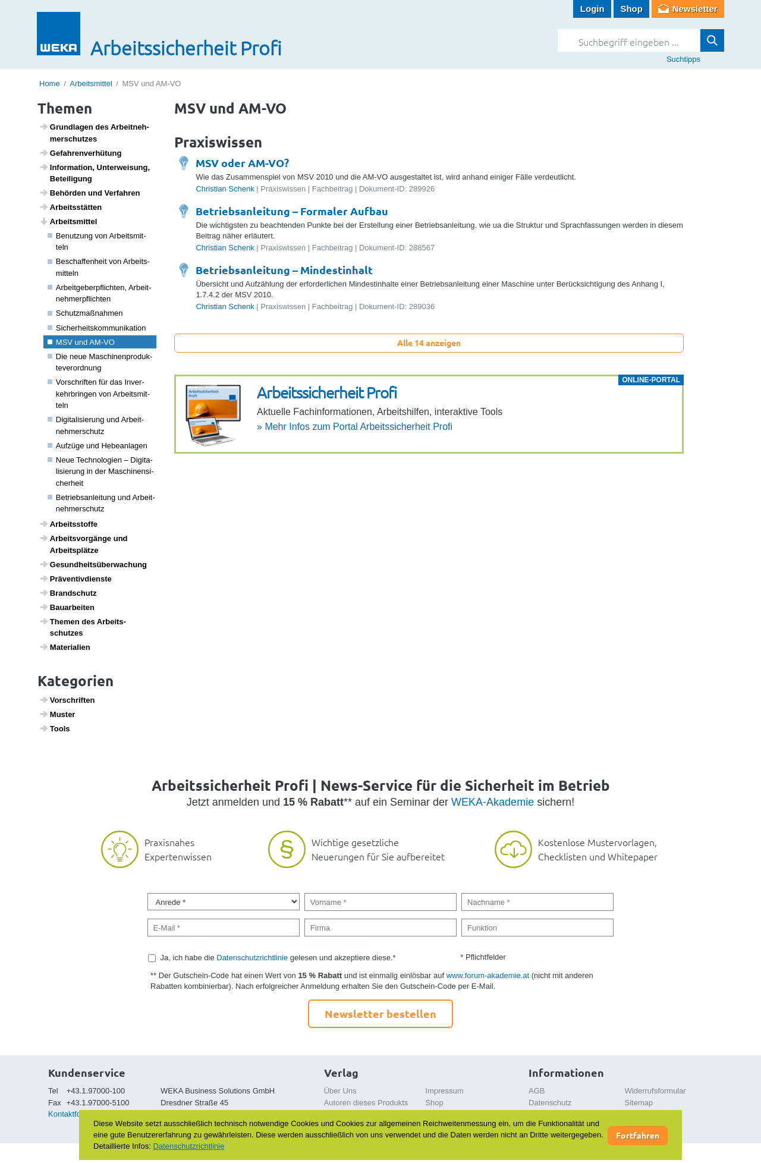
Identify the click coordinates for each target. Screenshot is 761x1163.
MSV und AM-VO (81, 342)
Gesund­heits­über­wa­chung (93, 564)
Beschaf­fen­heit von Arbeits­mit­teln (99, 267)
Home (49, 83)
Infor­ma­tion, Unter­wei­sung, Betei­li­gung (94, 173)
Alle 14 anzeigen (429, 342)
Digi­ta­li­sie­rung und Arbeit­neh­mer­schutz (96, 425)
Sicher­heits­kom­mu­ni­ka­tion (97, 327)
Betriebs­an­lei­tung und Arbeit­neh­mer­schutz (101, 503)
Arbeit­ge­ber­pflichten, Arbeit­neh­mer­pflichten (100, 293)
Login (592, 9)
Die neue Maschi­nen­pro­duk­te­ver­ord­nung (100, 362)
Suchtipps (683, 59)
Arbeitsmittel (91, 83)
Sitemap (639, 1102)
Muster (57, 714)
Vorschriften (67, 700)
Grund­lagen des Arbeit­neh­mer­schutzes (94, 132)
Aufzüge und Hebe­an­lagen (97, 445)
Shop (631, 9)
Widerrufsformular (655, 1090)
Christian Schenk (225, 188)
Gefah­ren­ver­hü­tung (80, 153)
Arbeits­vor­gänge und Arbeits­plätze (83, 544)
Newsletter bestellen (380, 1013)
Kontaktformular (75, 1113)
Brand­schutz (68, 593)
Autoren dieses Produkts (366, 1102)
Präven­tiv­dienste (75, 578)
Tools (54, 728)
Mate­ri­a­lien (64, 647)
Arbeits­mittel (68, 221)
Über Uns (340, 1090)
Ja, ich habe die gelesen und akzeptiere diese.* (278, 957)
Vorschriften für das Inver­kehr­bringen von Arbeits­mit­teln (99, 394)
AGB (537, 1090)
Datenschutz (550, 1102)
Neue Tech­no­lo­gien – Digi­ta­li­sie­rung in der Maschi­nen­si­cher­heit (101, 471)
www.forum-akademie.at (487, 975)
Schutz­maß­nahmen (85, 313)
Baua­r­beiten (67, 607)
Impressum (444, 1090)
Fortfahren (637, 1135)
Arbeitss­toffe (68, 524)
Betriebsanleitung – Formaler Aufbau (292, 211)
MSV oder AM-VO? (242, 162)
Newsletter (695, 9)
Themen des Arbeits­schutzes (82, 627)
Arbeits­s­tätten (70, 207)
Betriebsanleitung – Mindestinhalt (284, 269)
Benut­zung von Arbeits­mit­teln (97, 241)
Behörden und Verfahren (89, 192)
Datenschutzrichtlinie (252, 957)
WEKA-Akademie (492, 802)
